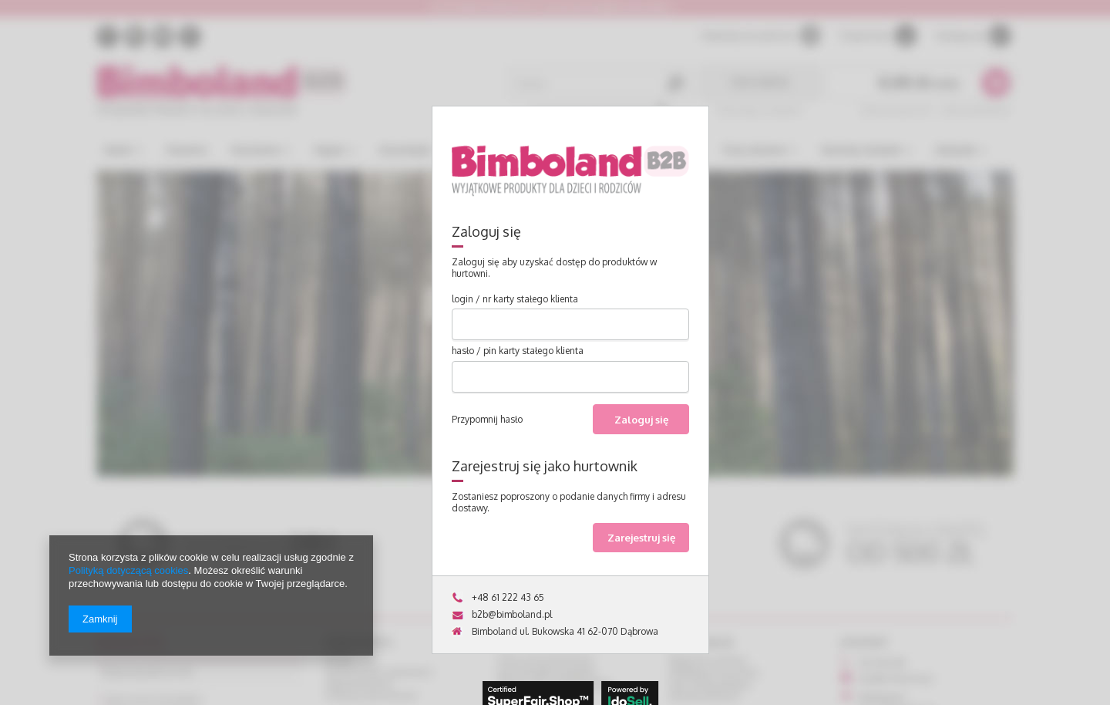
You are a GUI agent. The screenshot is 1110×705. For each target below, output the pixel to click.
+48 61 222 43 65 (508, 597)
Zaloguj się (641, 419)
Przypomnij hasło (487, 419)
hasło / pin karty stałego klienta (518, 350)
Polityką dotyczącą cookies (128, 570)
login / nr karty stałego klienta (515, 299)
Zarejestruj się (641, 537)
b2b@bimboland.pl (512, 614)
